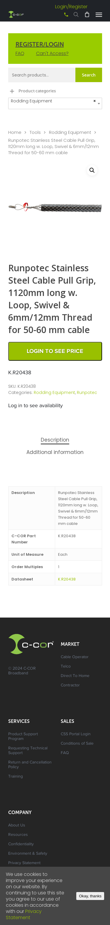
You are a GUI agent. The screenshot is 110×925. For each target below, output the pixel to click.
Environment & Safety (27, 854)
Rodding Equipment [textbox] (53, 101)
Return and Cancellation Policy (30, 765)
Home (14, 132)
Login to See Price (55, 351)
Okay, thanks (90, 896)
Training (15, 777)
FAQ (20, 53)
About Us (16, 825)
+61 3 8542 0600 (61, 16)
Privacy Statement (24, 863)
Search (89, 75)
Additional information (55, 452)
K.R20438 (67, 579)
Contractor (70, 685)
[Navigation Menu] (99, 14)
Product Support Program (23, 736)
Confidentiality (21, 844)
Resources (18, 835)
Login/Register (71, 6)
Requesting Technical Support (28, 750)
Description (55, 439)
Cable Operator (75, 657)
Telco (66, 667)
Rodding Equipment (70, 132)
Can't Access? (52, 53)
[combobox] (55, 103)
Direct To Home (75, 676)
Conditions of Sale (77, 744)
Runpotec (87, 392)
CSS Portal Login (76, 734)
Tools (35, 132)
